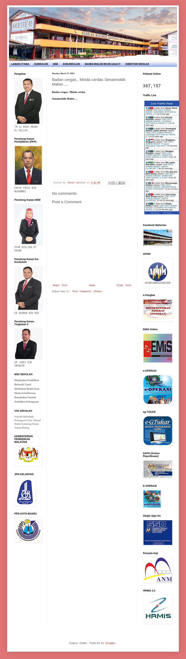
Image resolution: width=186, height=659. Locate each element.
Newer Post (60, 285)
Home (92, 285)
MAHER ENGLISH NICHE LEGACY (102, 63)
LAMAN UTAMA (20, 63)
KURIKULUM (41, 63)
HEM (55, 63)
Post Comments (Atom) (87, 291)
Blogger (110, 643)
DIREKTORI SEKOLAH (137, 63)
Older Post (124, 285)
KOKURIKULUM (71, 63)
